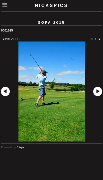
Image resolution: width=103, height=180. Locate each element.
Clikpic (20, 147)
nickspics (51, 5)
